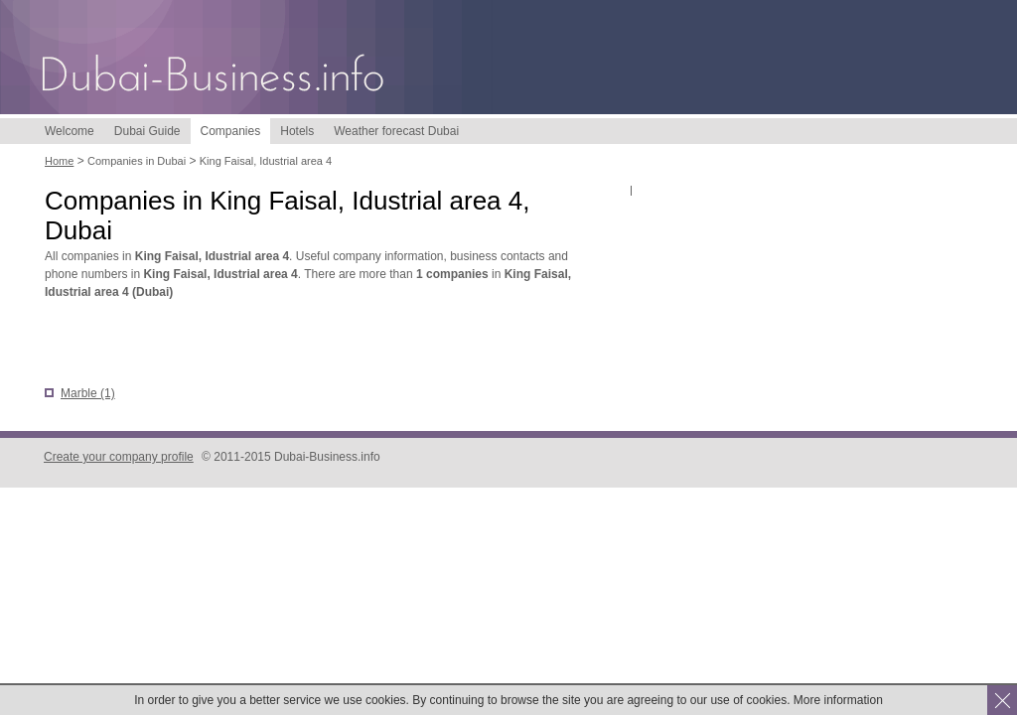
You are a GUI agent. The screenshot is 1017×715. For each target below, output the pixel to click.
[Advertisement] (277, 344)
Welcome (69, 131)
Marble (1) (88, 393)
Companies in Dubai (136, 161)
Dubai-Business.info (213, 77)
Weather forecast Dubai (396, 131)
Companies (231, 131)
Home (59, 161)
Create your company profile (119, 457)
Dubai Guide (147, 131)
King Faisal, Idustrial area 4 (266, 161)
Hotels (297, 131)
